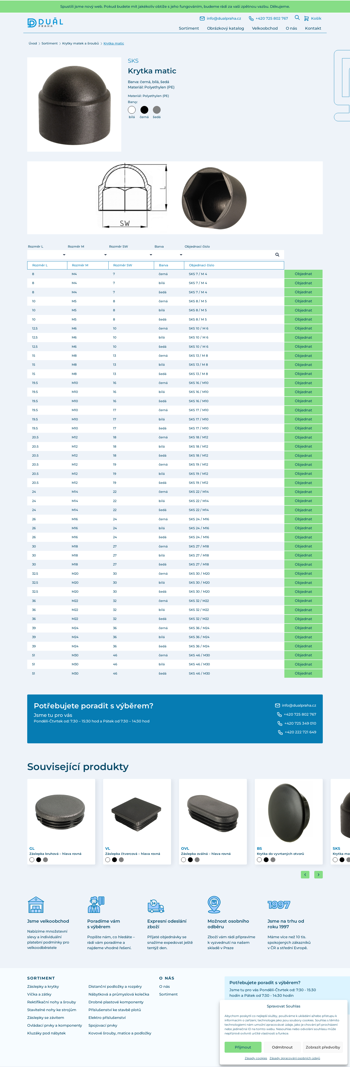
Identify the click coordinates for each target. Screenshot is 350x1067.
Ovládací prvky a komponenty (54, 1026)
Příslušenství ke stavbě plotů (114, 1010)
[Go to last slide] (305, 875)
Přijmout (243, 1047)
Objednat (303, 274)
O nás (291, 28)
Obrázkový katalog (225, 28)
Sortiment (189, 28)
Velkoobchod (265, 28)
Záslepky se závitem (45, 1018)
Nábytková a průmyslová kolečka (118, 995)
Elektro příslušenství (107, 1018)
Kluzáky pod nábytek (46, 1034)
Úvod (33, 43)
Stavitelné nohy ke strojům (51, 1010)
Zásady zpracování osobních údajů (295, 1058)
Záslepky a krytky (43, 987)
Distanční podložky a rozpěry (115, 987)
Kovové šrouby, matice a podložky (119, 1034)
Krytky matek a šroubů (80, 43)
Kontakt (313, 28)
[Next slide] (318, 875)
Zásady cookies (256, 1058)
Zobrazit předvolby (323, 1047)
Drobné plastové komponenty (115, 1003)
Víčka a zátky (39, 995)
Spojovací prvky (102, 1026)
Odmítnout (282, 1047)
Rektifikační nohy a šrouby (51, 1003)
